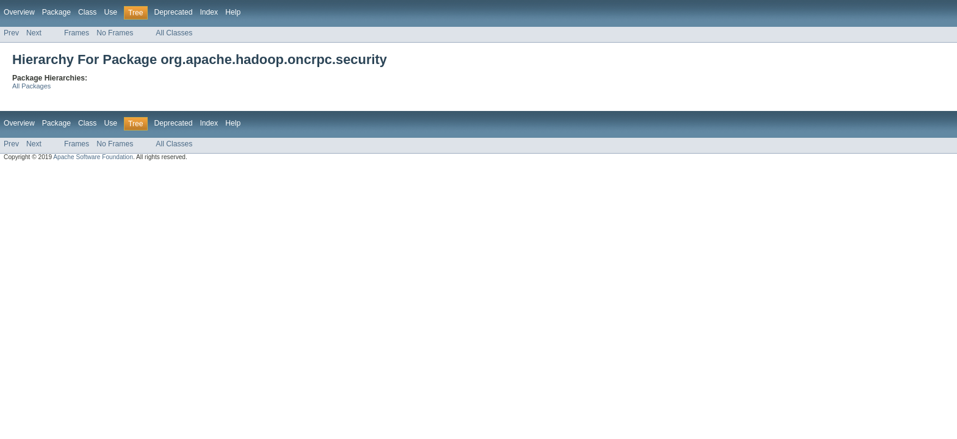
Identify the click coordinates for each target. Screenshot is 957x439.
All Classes (174, 33)
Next (34, 33)
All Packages (31, 86)
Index (209, 12)
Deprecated (173, 12)
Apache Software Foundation (93, 157)
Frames (76, 33)
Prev (11, 33)
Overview (19, 12)
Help (232, 12)
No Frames (114, 33)
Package (56, 12)
